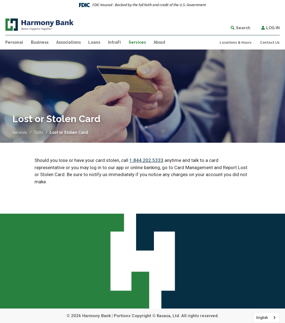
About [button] (159, 42)
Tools (38, 132)
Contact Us (270, 43)
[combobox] (266, 317)
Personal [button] (14, 42)
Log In (273, 28)
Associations (68, 42)
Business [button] (39, 42)
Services (19, 132)
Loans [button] (94, 42)
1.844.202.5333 (146, 160)
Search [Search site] (243, 28)
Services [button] (137, 42)
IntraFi (114, 42)
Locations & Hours (236, 43)
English (262, 317)
